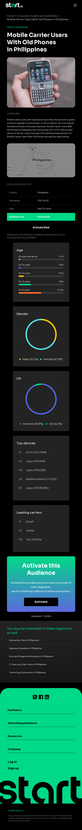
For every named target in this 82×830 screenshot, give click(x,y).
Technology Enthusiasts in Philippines (27, 672)
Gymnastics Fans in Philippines (24, 640)
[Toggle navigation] (74, 5)
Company (14, 749)
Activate (41, 602)
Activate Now (41, 227)
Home (10, 15)
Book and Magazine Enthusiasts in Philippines (31, 656)
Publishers (15, 710)
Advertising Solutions (22, 723)
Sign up (13, 768)
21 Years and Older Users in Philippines (28, 664)
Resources (15, 736)
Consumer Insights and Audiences (37, 15)
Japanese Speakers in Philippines (25, 648)
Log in (12, 762)
